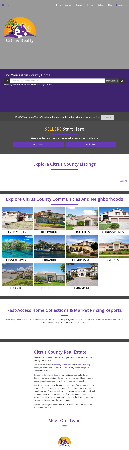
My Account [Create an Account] (121, 5)
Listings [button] (68, 5)
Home (58, 5)
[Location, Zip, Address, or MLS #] (64, 80)
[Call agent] (8, 5)
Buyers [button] (90, 5)
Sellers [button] (101, 5)
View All (123, 180)
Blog (110, 5)
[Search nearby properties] (7, 80)
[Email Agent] (4, 5)
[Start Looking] (115, 80)
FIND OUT (107, 117)
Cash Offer (90, 144)
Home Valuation (38, 144)
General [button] (80, 5)
